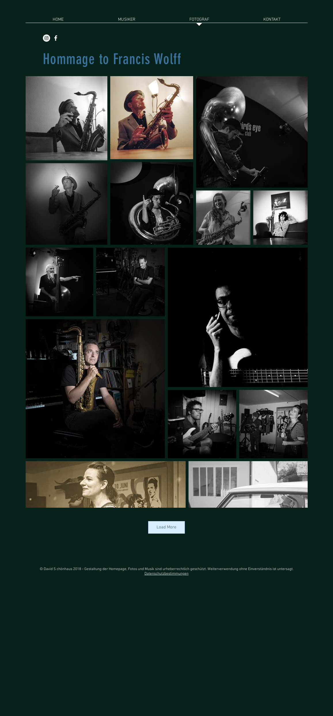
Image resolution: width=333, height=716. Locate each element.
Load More (166, 527)
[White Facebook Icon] (55, 38)
